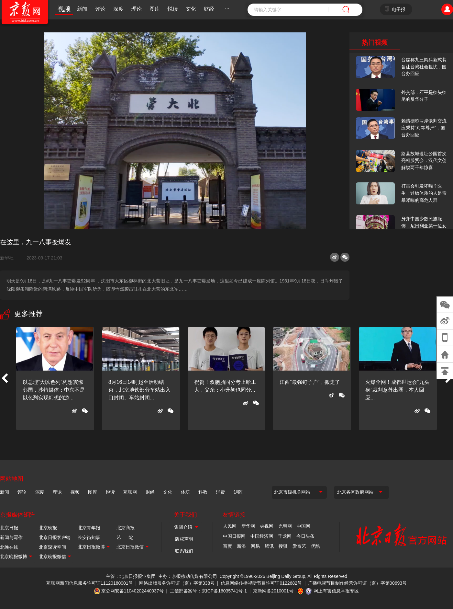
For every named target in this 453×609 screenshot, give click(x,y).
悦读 (173, 9)
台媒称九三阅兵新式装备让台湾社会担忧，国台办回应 (424, 66)
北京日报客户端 (55, 537)
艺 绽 (124, 537)
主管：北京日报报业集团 (131, 576)
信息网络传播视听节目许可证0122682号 (261, 583)
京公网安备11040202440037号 (132, 590)
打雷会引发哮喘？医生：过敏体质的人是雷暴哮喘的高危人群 (424, 192)
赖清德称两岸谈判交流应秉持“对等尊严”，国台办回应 (424, 127)
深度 (118, 9)
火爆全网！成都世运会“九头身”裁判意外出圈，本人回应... (397, 389)
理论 (136, 9)
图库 (154, 9)
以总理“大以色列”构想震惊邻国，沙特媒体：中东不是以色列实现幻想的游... (54, 389)
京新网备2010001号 (273, 590)
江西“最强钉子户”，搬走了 (310, 382)
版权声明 (184, 539)
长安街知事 (89, 537)
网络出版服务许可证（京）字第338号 (177, 583)
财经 (209, 9)
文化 (191, 9)
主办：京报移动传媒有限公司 (187, 576)
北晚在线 (9, 547)
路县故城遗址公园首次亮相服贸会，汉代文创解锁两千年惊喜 (424, 160)
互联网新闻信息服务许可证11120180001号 (89, 583)
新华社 (9, 257)
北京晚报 (48, 527)
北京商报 (125, 527)
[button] (4, 379)
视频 (64, 8)
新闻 (82, 9)
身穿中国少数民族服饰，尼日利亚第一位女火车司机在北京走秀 (424, 225)
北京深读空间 (52, 547)
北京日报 (9, 527)
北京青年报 (89, 527)
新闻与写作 (11, 537)
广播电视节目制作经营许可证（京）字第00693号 (357, 583)
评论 (100, 9)
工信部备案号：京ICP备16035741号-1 (208, 590)
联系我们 (184, 551)
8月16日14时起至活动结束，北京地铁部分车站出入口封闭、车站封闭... (139, 389)
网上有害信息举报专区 (336, 590)
